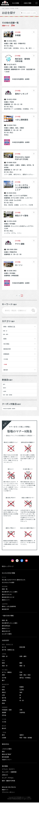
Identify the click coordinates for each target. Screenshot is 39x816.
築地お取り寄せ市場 (8, 801)
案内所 (4, 742)
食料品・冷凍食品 (24, 691)
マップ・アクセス (7, 791)
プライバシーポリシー (8, 806)
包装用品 (22, 726)
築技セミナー (6, 613)
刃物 (20, 723)
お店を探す (9, 8)
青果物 (4, 714)
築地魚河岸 (5, 623)
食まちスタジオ (7, 608)
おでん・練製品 (7, 686)
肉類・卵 (6, 333)
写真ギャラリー (7, 773)
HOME (3, 8)
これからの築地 (7, 762)
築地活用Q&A (6, 639)
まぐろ (4, 661)
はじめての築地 (7, 647)
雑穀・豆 (22, 679)
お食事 (5, 401)
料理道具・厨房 (7, 723)
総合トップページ (8, 580)
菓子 (3, 694)
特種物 (21, 700)
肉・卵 (21, 714)
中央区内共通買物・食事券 (12, 421)
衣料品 (4, 729)
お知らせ (5, 788)
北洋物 (21, 703)
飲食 (3, 717)
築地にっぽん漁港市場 (9, 620)
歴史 (3, 765)
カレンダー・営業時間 (9, 785)
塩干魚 (4, 711)
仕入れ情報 (15, 3)
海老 (20, 706)
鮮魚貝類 (22, 661)
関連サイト (5, 803)
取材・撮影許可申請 (8, 794)
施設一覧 (4, 603)
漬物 (3, 688)
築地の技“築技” (6, 768)
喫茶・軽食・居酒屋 (9, 406)
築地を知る (5, 758)
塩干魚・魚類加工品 (8, 663)
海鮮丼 (5, 396)
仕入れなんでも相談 (8, 596)
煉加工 (4, 706)
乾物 (3, 676)
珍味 (20, 686)
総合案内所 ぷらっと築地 (9, 605)
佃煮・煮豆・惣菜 (24, 688)
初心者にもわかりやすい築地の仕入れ (13, 593)
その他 (7, 369)
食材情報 (5, 780)
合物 (3, 709)
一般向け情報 (27, 3)
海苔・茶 (4, 679)
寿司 (4, 391)
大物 (3, 700)
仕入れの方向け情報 (8, 586)
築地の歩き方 (6, 645)
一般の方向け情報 (8, 629)
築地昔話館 (5, 770)
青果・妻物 (7, 338)
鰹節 (20, 676)
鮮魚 (3, 703)
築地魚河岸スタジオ (8, 611)
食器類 (4, 726)
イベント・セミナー (8, 783)
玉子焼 (4, 691)
